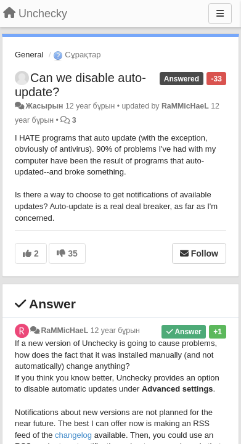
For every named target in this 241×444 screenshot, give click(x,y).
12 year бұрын (115, 330)
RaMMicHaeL (185, 106)
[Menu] (220, 13)
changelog (73, 435)
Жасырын (44, 106)
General (29, 54)
